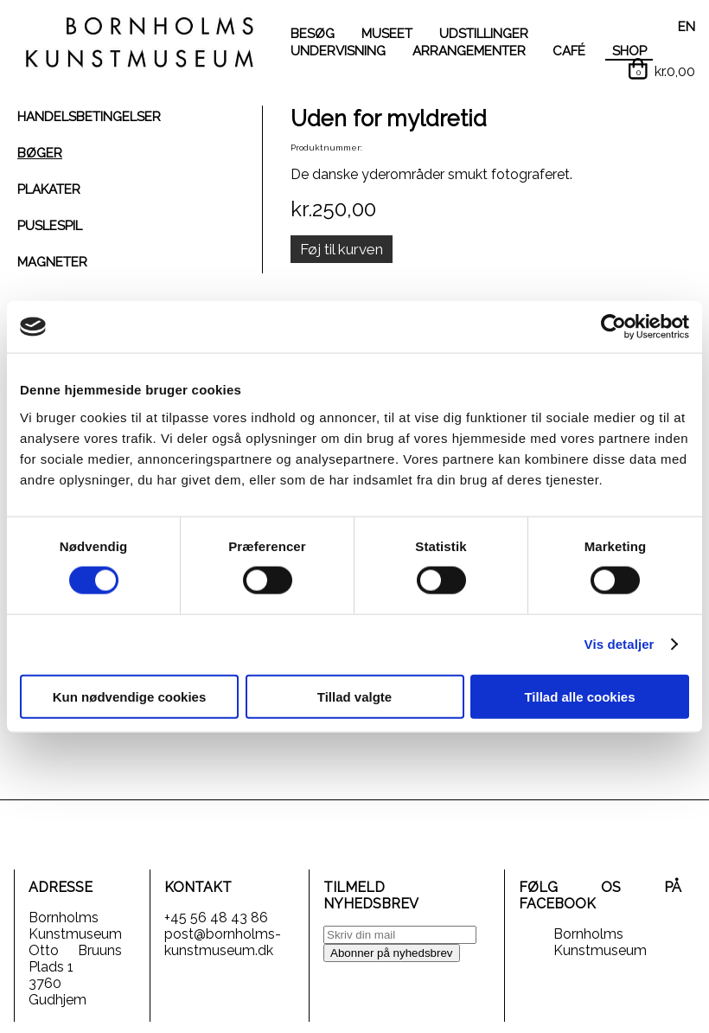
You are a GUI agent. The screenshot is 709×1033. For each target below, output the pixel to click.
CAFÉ (569, 51)
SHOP (629, 51)
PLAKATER (48, 189)
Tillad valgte (354, 696)
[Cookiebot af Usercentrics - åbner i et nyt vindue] (613, 327)
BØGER (39, 153)
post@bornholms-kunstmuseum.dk (222, 942)
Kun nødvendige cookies (130, 696)
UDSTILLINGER (483, 34)
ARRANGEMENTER (469, 51)
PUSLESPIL (49, 226)
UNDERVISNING (338, 51)
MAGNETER (52, 262)
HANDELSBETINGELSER (89, 117)
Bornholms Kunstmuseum (600, 942)
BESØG (313, 34)
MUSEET (386, 34)
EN (686, 27)
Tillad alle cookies (579, 696)
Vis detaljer (619, 644)
